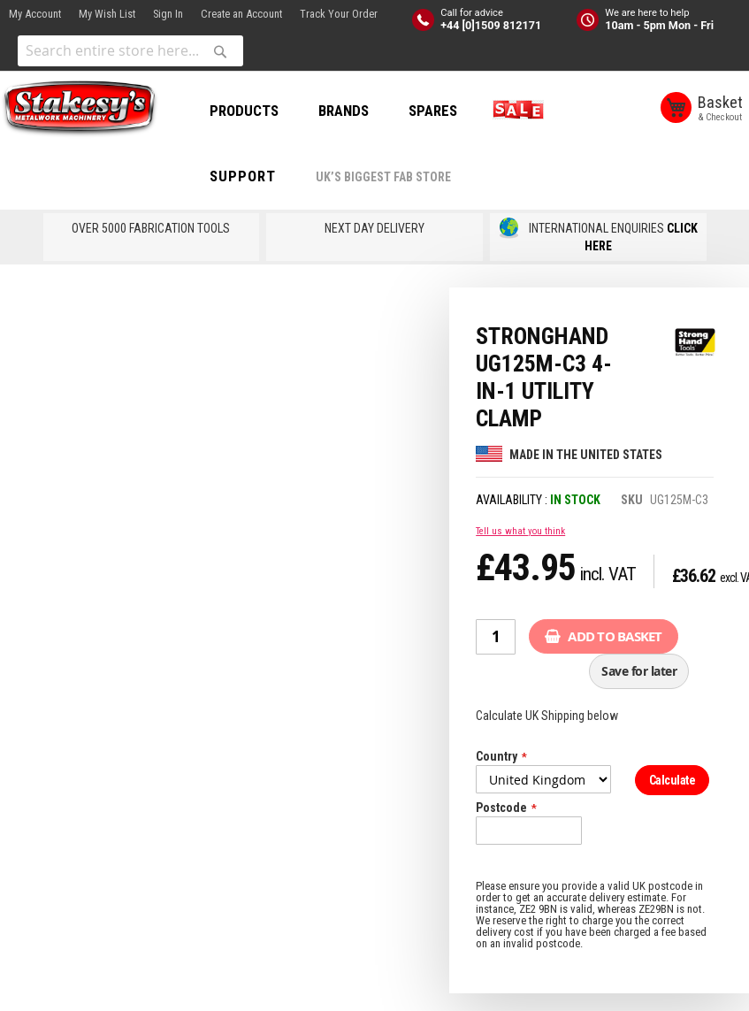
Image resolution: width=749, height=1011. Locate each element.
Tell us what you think (520, 531)
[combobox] (130, 50)
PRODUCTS (244, 110)
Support (243, 176)
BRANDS (343, 110)
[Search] (220, 51)
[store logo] (79, 109)
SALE (514, 110)
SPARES (433, 110)
